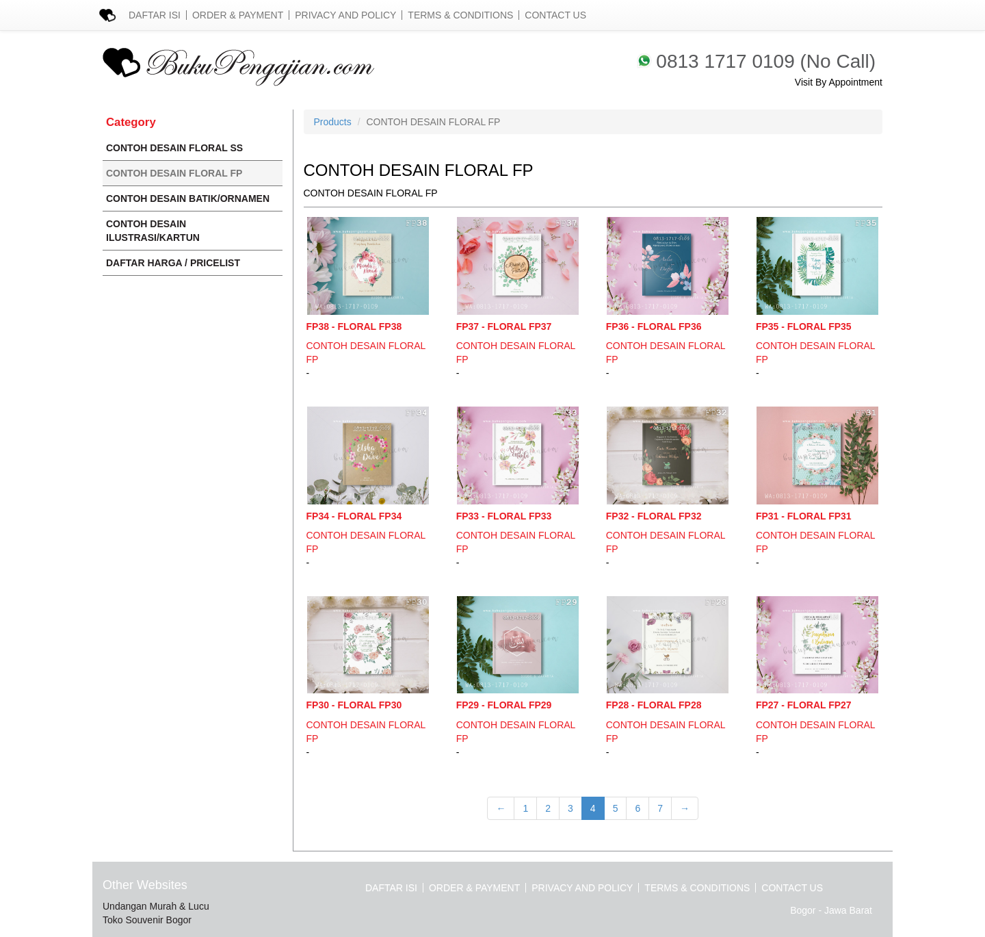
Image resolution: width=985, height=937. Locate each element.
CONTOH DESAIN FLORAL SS (174, 147)
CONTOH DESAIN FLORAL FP (174, 173)
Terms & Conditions (460, 15)
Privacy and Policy (345, 15)
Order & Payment (237, 15)
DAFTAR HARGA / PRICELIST (173, 262)
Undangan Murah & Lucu (156, 906)
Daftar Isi (155, 15)
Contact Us (555, 15)
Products (333, 121)
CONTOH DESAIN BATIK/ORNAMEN (188, 198)
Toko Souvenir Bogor (147, 919)
